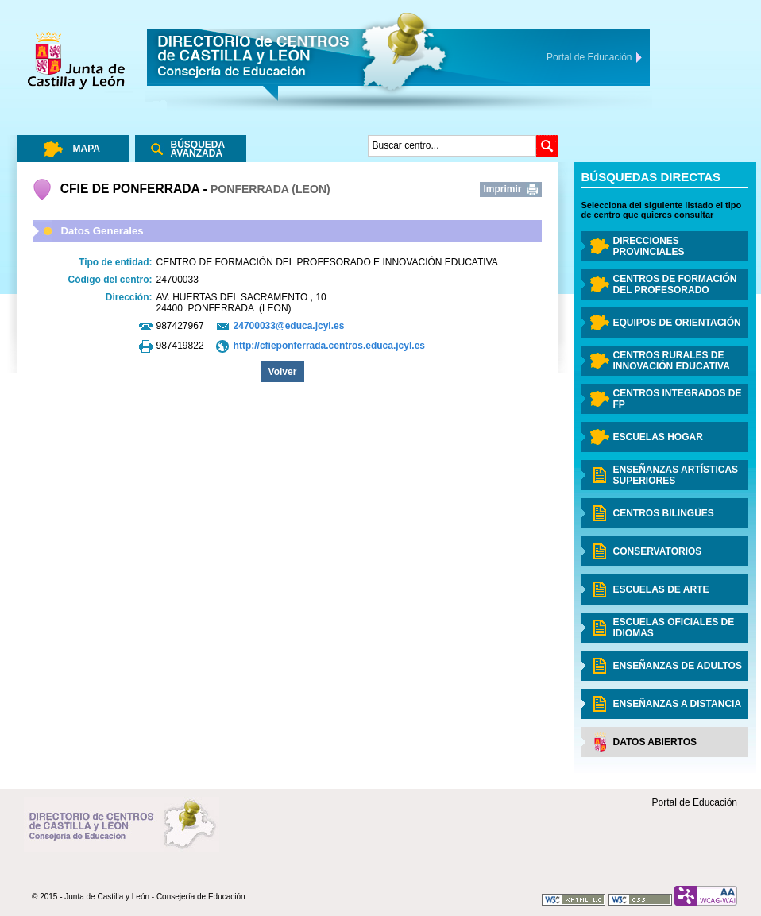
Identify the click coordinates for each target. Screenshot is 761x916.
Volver (282, 371)
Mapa (86, 148)
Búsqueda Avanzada (198, 149)
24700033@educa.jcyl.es (289, 325)
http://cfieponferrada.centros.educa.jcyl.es (329, 345)
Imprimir (503, 189)
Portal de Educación (694, 802)
